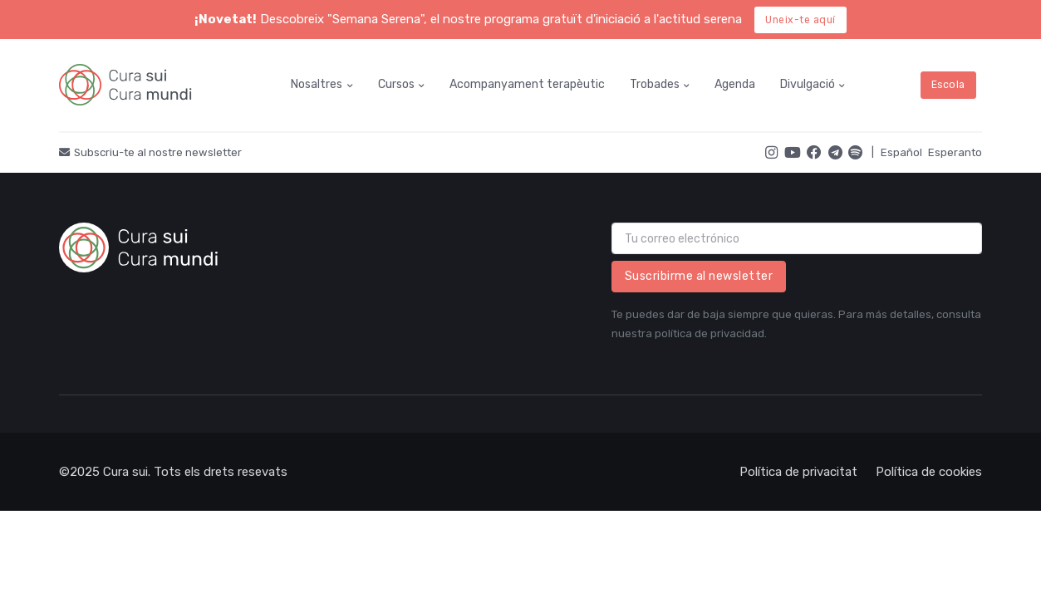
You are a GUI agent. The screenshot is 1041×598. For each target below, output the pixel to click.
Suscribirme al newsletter (699, 276)
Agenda (734, 84)
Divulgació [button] (807, 84)
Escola (948, 85)
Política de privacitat (798, 471)
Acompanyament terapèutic (527, 84)
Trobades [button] (655, 84)
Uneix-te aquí (800, 20)
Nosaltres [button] (316, 84)
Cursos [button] (396, 84)
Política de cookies (929, 471)
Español (901, 152)
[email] (797, 238)
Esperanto (955, 152)
